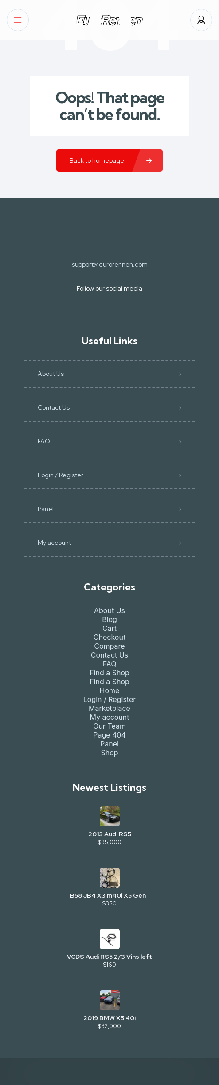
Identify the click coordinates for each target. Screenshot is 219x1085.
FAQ (44, 441)
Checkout (109, 637)
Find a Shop (109, 672)
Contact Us (54, 407)
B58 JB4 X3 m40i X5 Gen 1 (109, 895)
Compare (109, 646)
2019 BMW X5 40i (109, 1018)
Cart (109, 628)
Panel (46, 509)
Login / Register (60, 475)
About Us (51, 374)
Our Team (109, 726)
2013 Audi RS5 (109, 834)
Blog (109, 619)
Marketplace (109, 708)
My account (54, 542)
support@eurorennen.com (110, 264)
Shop (109, 752)
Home (110, 690)
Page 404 (109, 734)
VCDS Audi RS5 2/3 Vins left (109, 956)
